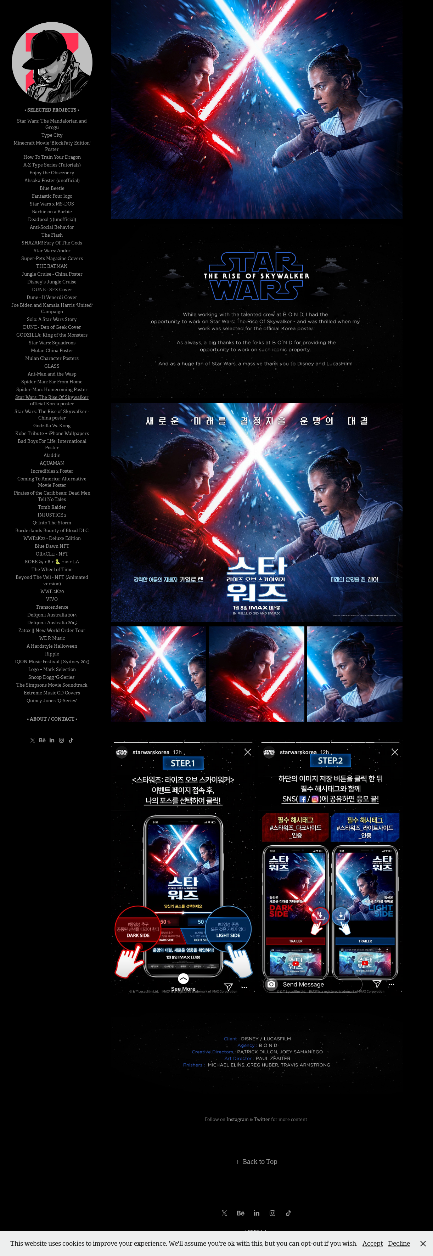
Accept (372, 1243)
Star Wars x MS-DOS (52, 204)
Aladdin (52, 455)
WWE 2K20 (52, 591)
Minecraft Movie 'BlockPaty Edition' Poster (52, 146)
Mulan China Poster (52, 351)
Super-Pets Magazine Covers (52, 258)
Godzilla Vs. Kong (52, 426)
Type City (52, 135)
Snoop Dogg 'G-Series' (51, 677)
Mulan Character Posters (52, 358)
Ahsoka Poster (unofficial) (52, 181)
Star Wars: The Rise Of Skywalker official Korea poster (52, 400)
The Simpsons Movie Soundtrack (52, 685)
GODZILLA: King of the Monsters (52, 335)
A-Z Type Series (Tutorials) (52, 165)
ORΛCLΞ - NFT (52, 554)
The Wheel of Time (52, 570)
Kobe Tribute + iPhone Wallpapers (52, 433)
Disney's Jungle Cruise (52, 282)
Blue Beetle (52, 188)
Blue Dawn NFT (52, 546)
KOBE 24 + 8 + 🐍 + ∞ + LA (52, 562)
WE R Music (52, 638)
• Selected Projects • (51, 110)
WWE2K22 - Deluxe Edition (52, 538)
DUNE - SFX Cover (52, 290)
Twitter (262, 1119)
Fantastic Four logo (52, 196)
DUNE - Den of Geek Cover (52, 327)
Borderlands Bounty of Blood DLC (52, 531)
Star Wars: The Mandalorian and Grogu (52, 124)
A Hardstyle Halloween (52, 646)
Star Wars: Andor (52, 251)
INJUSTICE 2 (52, 515)
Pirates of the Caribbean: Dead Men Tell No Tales (52, 496)
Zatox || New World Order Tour (51, 630)
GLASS (52, 366)
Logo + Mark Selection (52, 669)
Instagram (237, 1119)
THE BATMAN (52, 266)
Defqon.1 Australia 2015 (52, 623)
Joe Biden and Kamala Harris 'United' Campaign (52, 308)
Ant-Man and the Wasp (52, 374)
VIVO (52, 599)
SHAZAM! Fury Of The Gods (52, 243)
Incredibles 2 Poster (52, 471)
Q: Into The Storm (52, 523)
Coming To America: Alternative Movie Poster (51, 482)
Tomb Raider (52, 507)
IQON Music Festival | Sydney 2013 (52, 662)
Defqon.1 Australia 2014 (52, 615)
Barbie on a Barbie (52, 212)
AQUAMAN (52, 463)
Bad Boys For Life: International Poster (52, 444)
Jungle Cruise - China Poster (52, 274)
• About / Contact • (52, 719)
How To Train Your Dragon (52, 157)
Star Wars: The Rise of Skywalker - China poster (52, 415)
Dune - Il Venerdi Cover (52, 297)
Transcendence (52, 607)
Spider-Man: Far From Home (52, 382)
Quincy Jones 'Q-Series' (52, 701)
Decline (399, 1243)
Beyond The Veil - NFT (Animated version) (52, 580)
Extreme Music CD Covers (52, 693)
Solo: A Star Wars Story (52, 319)
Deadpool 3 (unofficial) (52, 219)
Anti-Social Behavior (52, 227)
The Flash (52, 235)
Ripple (52, 654)
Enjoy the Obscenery (51, 173)
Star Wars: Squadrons (52, 343)
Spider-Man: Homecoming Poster (52, 390)
